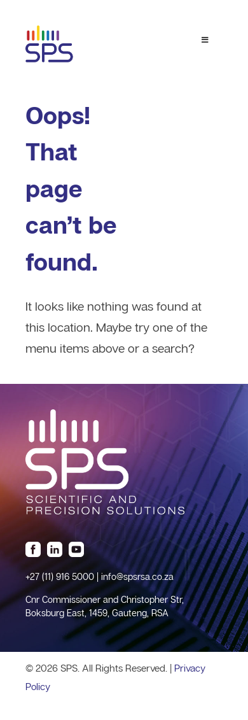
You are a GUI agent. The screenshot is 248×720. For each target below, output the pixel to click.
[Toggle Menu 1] (205, 40)
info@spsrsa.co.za (137, 576)
